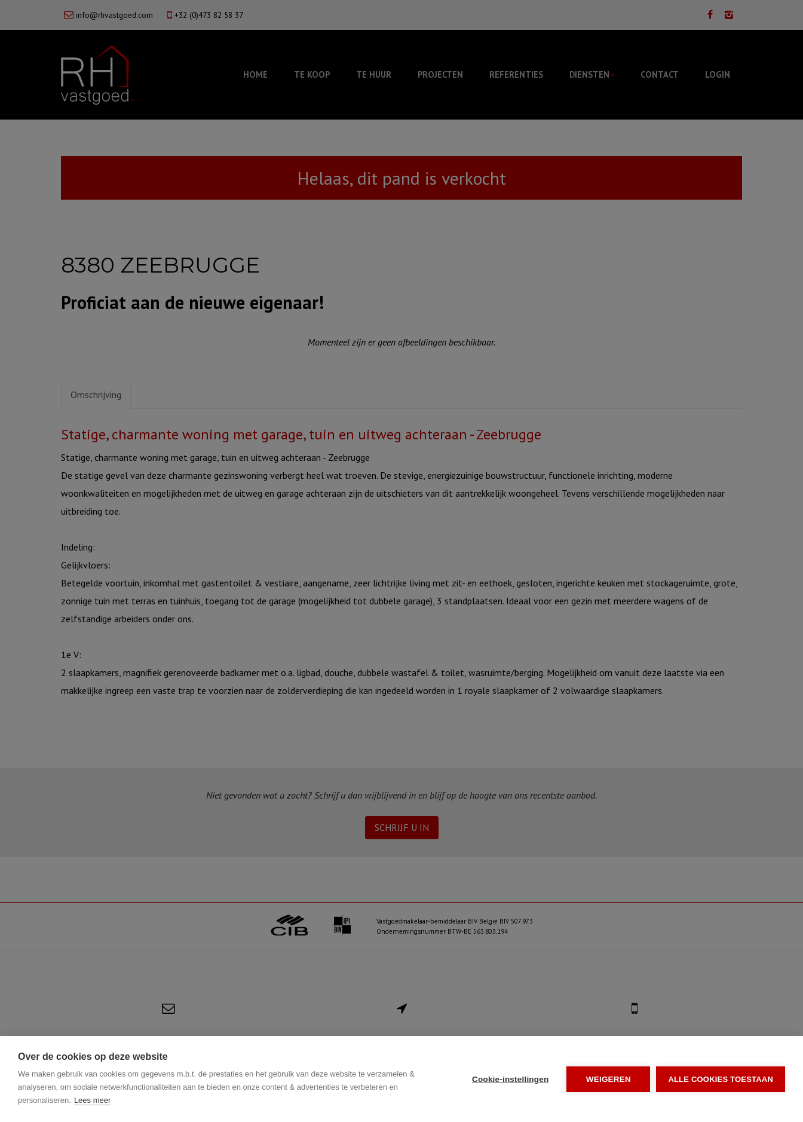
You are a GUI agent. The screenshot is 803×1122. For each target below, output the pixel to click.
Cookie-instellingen (510, 1079)
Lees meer (92, 1100)
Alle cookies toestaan (720, 1079)
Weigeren (608, 1079)
